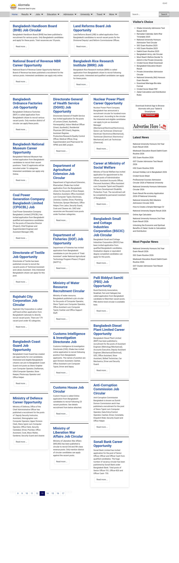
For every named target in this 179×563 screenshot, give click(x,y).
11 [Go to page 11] (32, 493)
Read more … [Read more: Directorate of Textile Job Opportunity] (21, 282)
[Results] (30, 14)
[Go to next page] (67, 492)
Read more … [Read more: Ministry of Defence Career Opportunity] (21, 442)
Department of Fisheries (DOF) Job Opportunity (68, 239)
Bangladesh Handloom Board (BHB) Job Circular (35, 28)
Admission (68, 14)
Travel (99, 14)
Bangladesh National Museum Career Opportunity (28, 148)
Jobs (37, 14)
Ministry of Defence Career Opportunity (28, 400)
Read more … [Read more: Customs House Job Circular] (61, 414)
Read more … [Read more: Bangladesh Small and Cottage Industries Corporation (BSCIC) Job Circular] (102, 263)
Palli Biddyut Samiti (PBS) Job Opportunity (108, 282)
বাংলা (165, 3)
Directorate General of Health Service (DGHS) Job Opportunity (68, 105)
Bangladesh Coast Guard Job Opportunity (26, 346)
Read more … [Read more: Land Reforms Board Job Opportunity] (81, 46)
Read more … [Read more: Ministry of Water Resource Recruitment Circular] (61, 319)
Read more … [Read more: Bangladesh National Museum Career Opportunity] (21, 180)
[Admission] (74, 14)
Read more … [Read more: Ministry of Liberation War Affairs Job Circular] (61, 461)
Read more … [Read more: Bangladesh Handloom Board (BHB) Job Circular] (21, 46)
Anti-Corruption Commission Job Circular (106, 389)
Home (15, 14)
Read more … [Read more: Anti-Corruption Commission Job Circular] (102, 427)
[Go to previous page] (14, 492)
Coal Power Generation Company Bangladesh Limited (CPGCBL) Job (29, 201)
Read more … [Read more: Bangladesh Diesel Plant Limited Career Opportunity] (102, 370)
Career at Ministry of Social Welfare (109, 165)
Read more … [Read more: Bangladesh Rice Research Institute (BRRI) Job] (81, 84)
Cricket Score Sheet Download (150, 63)
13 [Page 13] (42, 493)
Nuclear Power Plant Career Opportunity (109, 101)
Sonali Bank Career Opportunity (107, 444)
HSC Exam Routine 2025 (147, 48)
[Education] (58, 14)
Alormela (24, 5)
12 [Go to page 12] (37, 493)
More (111, 14)
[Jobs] (41, 14)
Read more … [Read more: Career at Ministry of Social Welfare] (102, 204)
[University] (91, 14)
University (85, 14)
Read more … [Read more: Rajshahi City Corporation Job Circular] (21, 327)
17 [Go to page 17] (63, 493)
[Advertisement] (69, 532)
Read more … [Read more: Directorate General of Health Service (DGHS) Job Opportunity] (61, 151)
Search (164, 14)
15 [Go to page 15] (53, 493)
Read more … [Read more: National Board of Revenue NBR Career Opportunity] (21, 81)
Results (25, 14)
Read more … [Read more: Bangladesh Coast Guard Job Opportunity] (21, 383)
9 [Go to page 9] (22, 493)
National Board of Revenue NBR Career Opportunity (37, 63)
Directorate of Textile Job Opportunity (29, 255)
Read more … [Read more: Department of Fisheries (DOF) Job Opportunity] (61, 268)
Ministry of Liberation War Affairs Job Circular (68, 432)
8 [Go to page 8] (17, 493)
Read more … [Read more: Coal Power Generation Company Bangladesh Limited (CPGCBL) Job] (21, 238)
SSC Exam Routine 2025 (147, 45)
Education (52, 14)
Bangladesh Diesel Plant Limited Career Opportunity (109, 330)
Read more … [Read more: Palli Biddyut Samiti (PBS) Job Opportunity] (102, 311)
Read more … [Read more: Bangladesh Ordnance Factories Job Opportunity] (21, 129)
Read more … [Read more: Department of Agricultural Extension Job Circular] (61, 220)
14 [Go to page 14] (47, 493)
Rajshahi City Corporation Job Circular (25, 301)
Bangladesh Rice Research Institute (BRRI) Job (93, 63)
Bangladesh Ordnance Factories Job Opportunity (27, 103)
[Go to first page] (11, 492)
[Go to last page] (70, 492)
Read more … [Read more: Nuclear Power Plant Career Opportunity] (102, 149)
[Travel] (103, 14)
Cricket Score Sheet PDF (147, 89)
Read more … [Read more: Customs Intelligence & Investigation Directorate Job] (61, 373)
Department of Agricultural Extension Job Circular (64, 172)
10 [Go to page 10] (27, 493)
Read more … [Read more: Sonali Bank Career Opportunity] (102, 479)
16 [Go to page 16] (58, 493)
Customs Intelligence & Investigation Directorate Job (69, 338)
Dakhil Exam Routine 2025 (148, 51)
